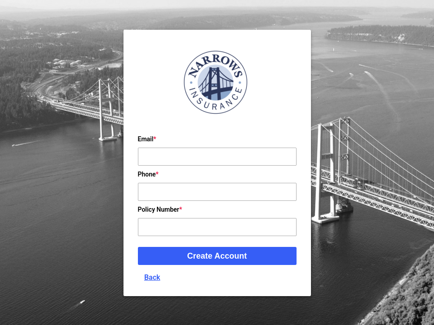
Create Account (217, 255)
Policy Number (158, 209)
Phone (147, 174)
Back (152, 277)
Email (146, 139)
